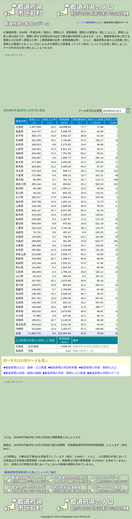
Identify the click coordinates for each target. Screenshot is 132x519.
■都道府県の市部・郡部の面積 (22, 373)
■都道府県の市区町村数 (63, 367)
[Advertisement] (66, 81)
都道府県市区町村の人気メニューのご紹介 (30, 472)
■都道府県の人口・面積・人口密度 (25, 367)
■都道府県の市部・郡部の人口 (98, 367)
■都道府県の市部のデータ (103, 373)
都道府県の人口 (93, 22)
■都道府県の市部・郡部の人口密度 (64, 373)
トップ (80, 22)
